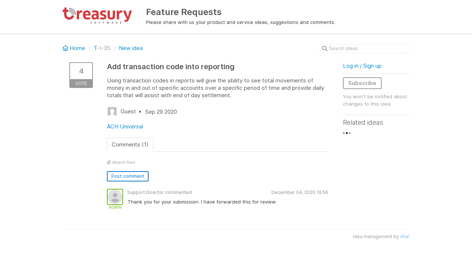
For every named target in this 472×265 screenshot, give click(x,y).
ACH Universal (125, 126)
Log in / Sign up (362, 65)
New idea (131, 48)
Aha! (404, 236)
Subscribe (362, 83)
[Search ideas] (364, 48)
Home (75, 48)
